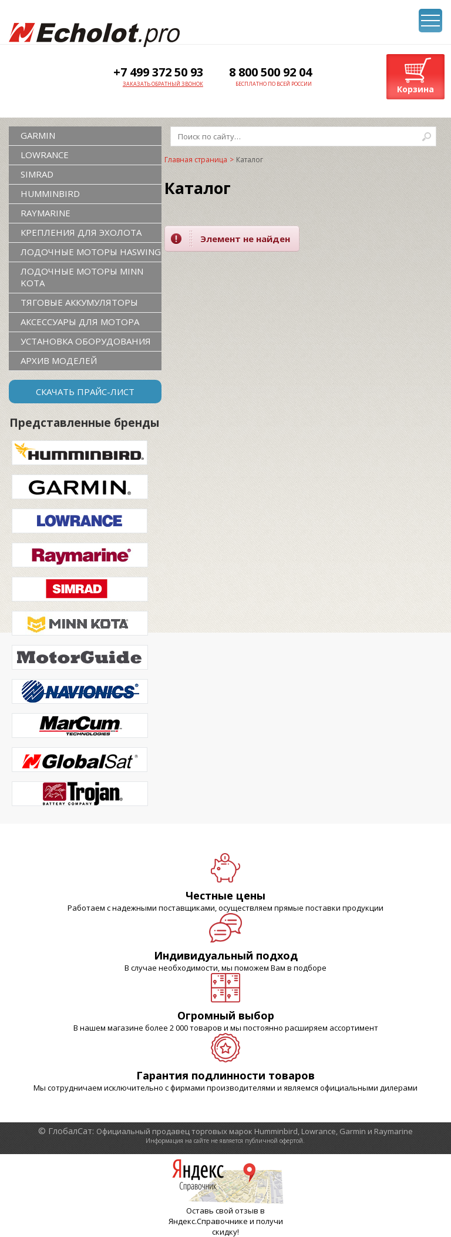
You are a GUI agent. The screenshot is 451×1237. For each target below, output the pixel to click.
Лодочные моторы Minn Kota (82, 277)
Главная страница (195, 160)
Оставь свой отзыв (222, 1210)
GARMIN (38, 135)
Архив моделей (59, 360)
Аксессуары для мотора (80, 321)
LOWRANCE (45, 155)
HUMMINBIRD (50, 193)
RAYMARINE (45, 213)
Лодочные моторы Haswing (91, 252)
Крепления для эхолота (81, 232)
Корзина (415, 89)
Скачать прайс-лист (85, 391)
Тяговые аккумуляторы (79, 302)
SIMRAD (37, 174)
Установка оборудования (86, 341)
